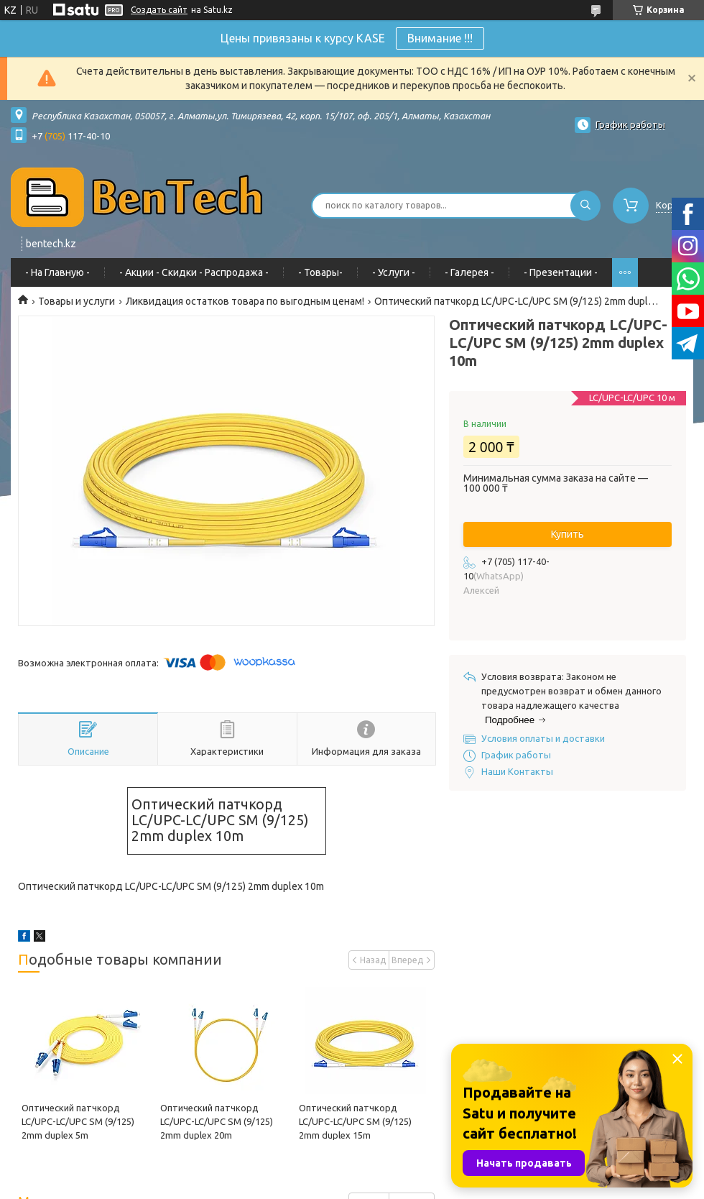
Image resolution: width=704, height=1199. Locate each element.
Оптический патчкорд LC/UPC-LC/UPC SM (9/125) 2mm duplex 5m (78, 1121)
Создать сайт (159, 9)
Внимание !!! (440, 38)
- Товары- (320, 272)
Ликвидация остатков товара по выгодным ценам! (245, 301)
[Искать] (585, 205)
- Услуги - (393, 272)
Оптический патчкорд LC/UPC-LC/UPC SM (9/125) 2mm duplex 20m (216, 1121)
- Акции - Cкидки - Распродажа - (194, 272)
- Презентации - (561, 272)
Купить (567, 534)
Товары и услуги (76, 301)
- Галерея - (469, 272)
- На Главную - (57, 272)
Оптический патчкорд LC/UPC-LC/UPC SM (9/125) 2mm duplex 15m (355, 1121)
